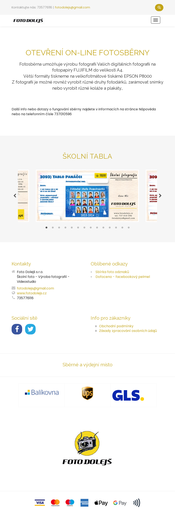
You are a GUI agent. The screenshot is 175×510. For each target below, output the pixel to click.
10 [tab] (103, 228)
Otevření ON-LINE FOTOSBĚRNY (87, 52)
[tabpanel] (87, 195)
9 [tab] (97, 228)
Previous (15, 196)
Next (160, 196)
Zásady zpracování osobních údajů (128, 330)
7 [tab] (84, 228)
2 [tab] (53, 228)
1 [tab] (46, 228)
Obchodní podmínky (116, 326)
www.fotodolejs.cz (32, 293)
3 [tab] (59, 228)
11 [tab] (110, 228)
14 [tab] (129, 228)
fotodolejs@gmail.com (72, 7)
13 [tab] (122, 228)
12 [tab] (116, 228)
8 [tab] (91, 228)
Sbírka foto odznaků (112, 271)
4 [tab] (65, 228)
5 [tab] (72, 228)
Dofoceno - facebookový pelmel (123, 276)
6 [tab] (78, 228)
